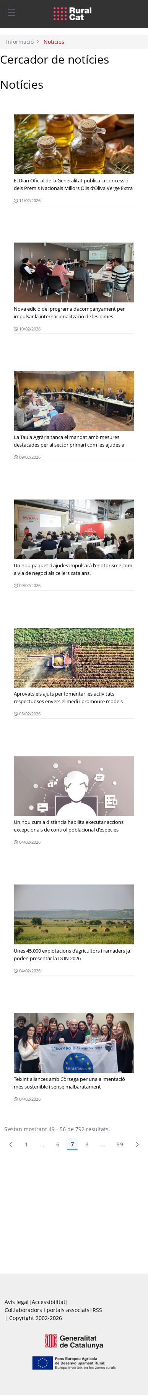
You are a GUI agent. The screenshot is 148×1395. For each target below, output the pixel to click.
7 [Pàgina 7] (72, 1144)
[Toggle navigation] (11, 12)
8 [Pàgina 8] (86, 1144)
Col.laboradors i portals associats (47, 1310)
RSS (97, 1310)
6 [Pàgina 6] (57, 1144)
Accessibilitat (48, 1302)
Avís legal (17, 1302)
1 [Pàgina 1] (26, 1144)
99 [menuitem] (120, 1144)
